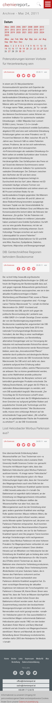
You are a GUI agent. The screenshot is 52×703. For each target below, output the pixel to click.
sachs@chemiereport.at (26, 685)
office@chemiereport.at (26, 681)
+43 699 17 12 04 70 (26, 690)
